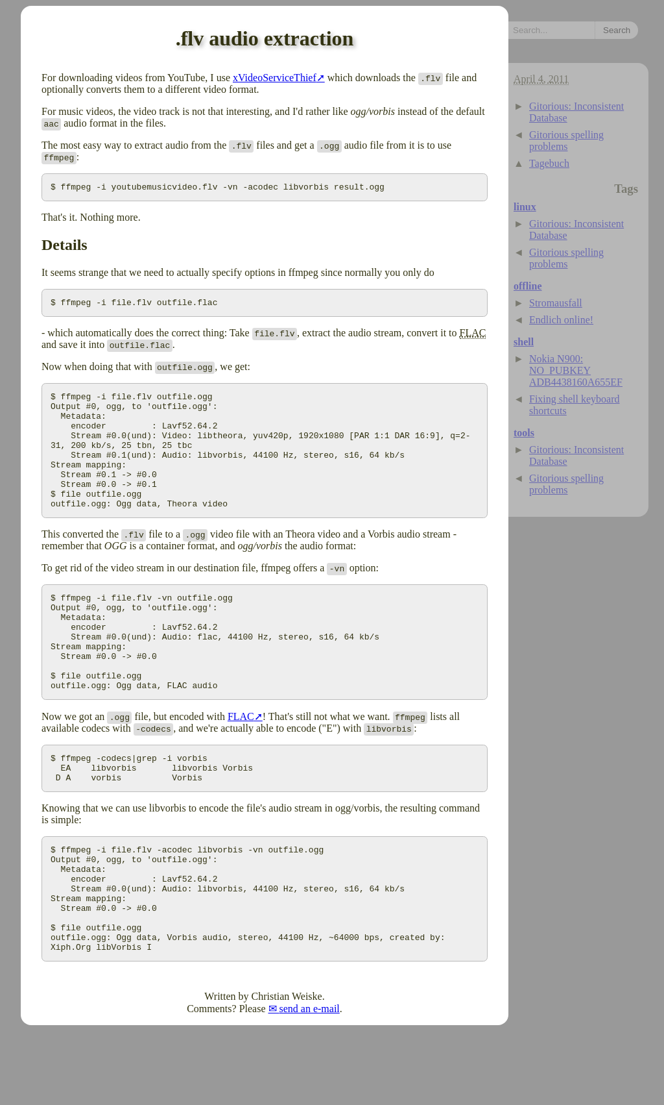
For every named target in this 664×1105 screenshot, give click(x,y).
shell (524, 341)
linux (525, 206)
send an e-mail (309, 1082)
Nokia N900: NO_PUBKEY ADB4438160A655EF (575, 370)
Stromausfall (555, 302)
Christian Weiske (287, 1070)
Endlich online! (561, 319)
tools (524, 432)
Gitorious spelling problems (566, 140)
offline (528, 286)
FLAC (241, 763)
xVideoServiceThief (274, 77)
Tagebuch (549, 163)
